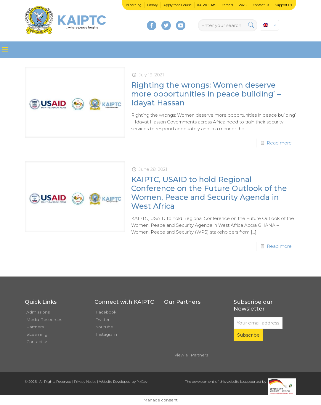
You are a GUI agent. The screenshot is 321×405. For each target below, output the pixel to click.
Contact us (261, 5)
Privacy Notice (85, 382)
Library (152, 5)
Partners (35, 326)
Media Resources (44, 319)
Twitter (103, 319)
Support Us (283, 5)
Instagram (106, 334)
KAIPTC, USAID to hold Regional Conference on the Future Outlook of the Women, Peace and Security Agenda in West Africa (209, 192)
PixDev (142, 382)
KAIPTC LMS (206, 5)
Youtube (104, 326)
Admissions (38, 312)
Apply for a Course (177, 5)
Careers (227, 5)
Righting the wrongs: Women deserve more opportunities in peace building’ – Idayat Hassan (206, 94)
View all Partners (191, 355)
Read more (279, 143)
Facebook (106, 312)
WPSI (243, 5)
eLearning (134, 5)
